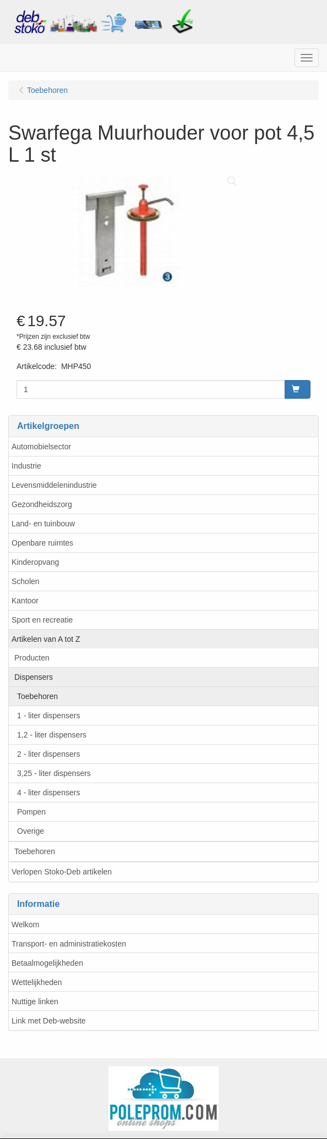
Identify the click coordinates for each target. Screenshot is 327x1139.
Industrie (26, 465)
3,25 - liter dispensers (54, 773)
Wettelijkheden (37, 982)
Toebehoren (37, 696)
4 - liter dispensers (48, 792)
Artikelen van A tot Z (46, 639)
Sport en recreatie (42, 619)
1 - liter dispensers (48, 715)
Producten (32, 657)
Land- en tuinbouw (43, 523)
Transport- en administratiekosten (69, 943)
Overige (30, 831)
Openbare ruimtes (42, 542)
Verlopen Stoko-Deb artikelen (62, 871)
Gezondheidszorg (42, 504)
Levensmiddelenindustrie (54, 485)
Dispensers (33, 677)
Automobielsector (41, 446)
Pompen (31, 811)
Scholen (26, 581)
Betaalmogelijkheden (47, 963)
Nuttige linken (35, 1001)
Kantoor (25, 600)
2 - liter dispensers (48, 754)
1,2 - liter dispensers (51, 734)
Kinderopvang (35, 562)
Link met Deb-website (49, 1020)
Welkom (25, 924)
